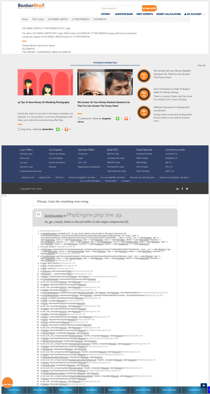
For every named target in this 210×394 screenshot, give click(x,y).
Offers (106, 14)
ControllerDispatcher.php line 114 (83, 290)
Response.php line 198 (83, 271)
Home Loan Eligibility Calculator (82, 177)
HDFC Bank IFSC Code (116, 171)
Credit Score (195, 390)
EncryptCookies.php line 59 (100, 363)
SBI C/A (168, 163)
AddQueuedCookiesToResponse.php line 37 (106, 355)
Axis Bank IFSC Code (115, 158)
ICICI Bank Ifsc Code (115, 167)
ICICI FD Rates (142, 167)
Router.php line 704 (75, 301)
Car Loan (23, 163)
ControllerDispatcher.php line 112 (104, 277)
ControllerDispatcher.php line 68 (154, 293)
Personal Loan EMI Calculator (142, 177)
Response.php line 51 (65, 268)
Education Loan (26, 167)
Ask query (126, 181)
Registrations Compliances (89, 167)
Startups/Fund (28, 177)
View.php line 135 (65, 260)
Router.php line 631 (87, 320)
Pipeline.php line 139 (91, 282)
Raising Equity (65, 390)
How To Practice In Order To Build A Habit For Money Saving (172, 91)
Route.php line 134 (93, 298)
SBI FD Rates (141, 163)
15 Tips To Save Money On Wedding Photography (43, 102)
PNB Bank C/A (171, 158)
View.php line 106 (68, 263)
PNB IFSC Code (113, 163)
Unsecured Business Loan (31, 171)
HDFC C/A (169, 171)
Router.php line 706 (77, 314)
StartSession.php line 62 (98, 346)
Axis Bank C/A (171, 154)
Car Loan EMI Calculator (90, 181)
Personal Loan (40, 390)
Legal (80, 158)
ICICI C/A (169, 167)
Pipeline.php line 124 (134, 336)
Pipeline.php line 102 (91, 287)
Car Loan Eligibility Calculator (112, 177)
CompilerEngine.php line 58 (69, 254)
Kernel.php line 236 (80, 322)
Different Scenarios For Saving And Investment (171, 109)
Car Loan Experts (56, 158)
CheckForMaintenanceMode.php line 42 (105, 371)
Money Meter (110, 181)
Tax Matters (91, 390)
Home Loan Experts (57, 154)
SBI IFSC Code (113, 154)
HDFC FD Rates (142, 171)
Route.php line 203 (155, 295)
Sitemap (52, 167)
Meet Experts (144, 14)
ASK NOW (149, 8)
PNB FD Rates (142, 158)
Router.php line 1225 (83, 274)
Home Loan (25, 158)
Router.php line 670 (102, 317)
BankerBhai (47, 129)
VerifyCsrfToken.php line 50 (100, 330)
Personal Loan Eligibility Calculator (174, 177)
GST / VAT (82, 163)
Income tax (82, 154)
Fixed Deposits (169, 390)
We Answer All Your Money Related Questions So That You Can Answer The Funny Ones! (103, 104)
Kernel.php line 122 (77, 384)
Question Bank (124, 14)
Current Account (143, 390)
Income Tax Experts (57, 163)
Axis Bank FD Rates (144, 154)
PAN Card (59, 177)
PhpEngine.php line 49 (94, 215)
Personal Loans (26, 154)
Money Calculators (168, 14)
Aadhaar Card (44, 177)
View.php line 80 (70, 266)
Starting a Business (117, 390)
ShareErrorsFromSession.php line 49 (103, 338)
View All (202, 65)
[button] (194, 14)
